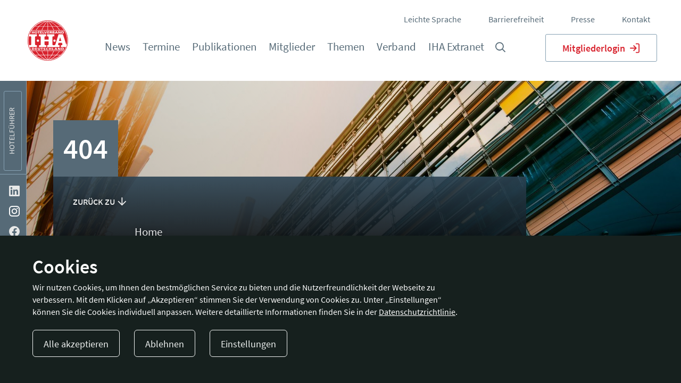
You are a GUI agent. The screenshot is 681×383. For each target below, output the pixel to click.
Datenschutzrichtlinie (417, 311)
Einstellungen (248, 344)
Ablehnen (164, 344)
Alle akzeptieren (76, 344)
